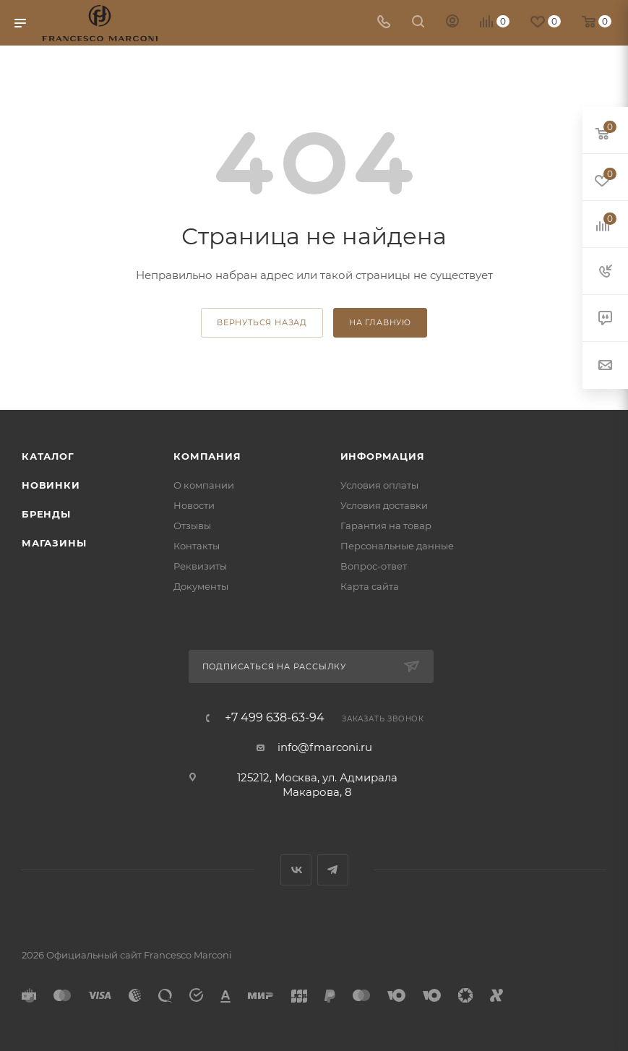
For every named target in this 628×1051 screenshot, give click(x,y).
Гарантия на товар (385, 525)
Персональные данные (397, 546)
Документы (200, 586)
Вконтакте (295, 869)
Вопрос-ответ (373, 566)
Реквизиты (200, 566)
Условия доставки (384, 505)
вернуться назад (262, 322)
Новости (194, 505)
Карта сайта (369, 586)
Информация (382, 456)
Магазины (54, 543)
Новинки (51, 485)
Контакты (196, 546)
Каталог (48, 456)
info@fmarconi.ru (325, 747)
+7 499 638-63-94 (274, 718)
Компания (207, 456)
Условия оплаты (379, 485)
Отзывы (192, 525)
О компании (203, 485)
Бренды (46, 514)
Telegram (332, 869)
